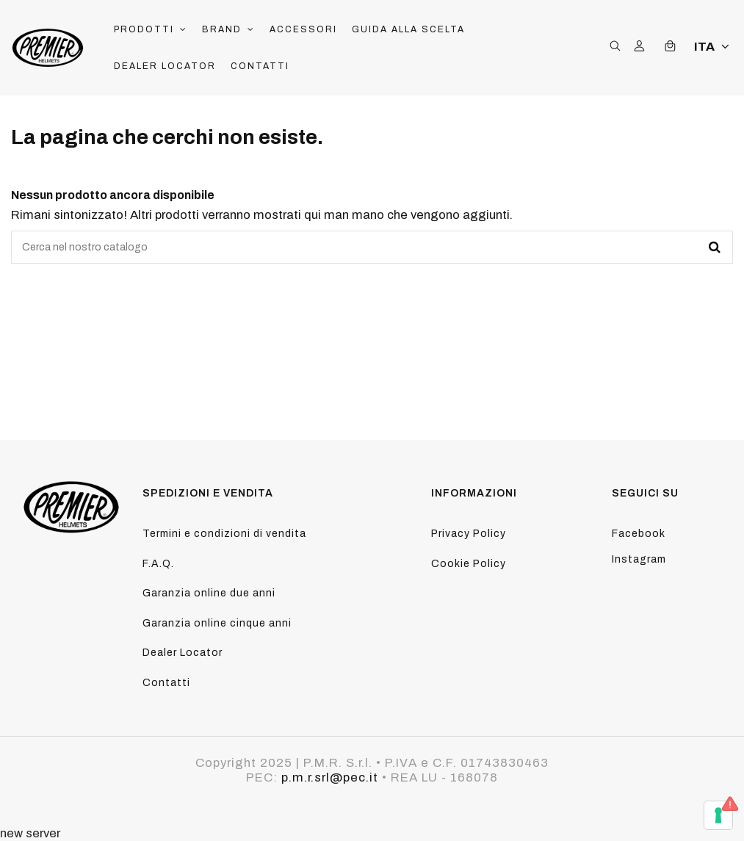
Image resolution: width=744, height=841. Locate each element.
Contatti (166, 682)
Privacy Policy (468, 533)
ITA (713, 47)
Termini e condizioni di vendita (224, 533)
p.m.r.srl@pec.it (329, 777)
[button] (150, 29)
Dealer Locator (182, 652)
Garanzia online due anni (208, 593)
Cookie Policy (468, 563)
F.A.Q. (158, 563)
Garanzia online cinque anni (217, 623)
